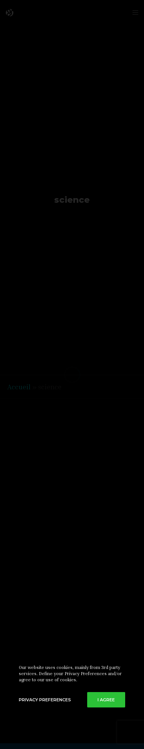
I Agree (106, 699)
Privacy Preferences (45, 699)
